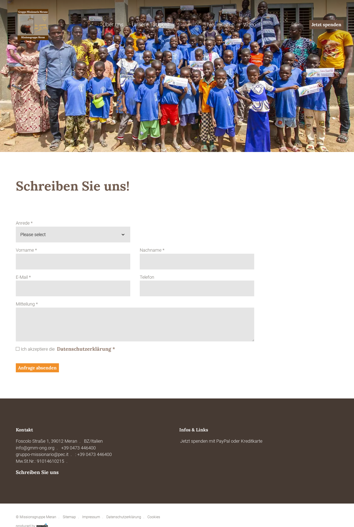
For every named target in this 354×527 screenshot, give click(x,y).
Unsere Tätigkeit (151, 24)
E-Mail (23, 277)
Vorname (26, 250)
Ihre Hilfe (188, 24)
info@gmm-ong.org (35, 448)
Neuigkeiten (221, 24)
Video (249, 24)
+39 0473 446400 (78, 448)
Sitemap (69, 517)
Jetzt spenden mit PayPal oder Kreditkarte (221, 441)
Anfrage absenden (37, 368)
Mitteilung (27, 304)
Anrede (24, 223)
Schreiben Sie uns (37, 472)
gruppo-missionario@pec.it (42, 454)
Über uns (112, 24)
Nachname (152, 250)
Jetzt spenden (326, 24)
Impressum (91, 517)
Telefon (147, 277)
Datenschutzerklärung (86, 349)
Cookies (153, 517)
